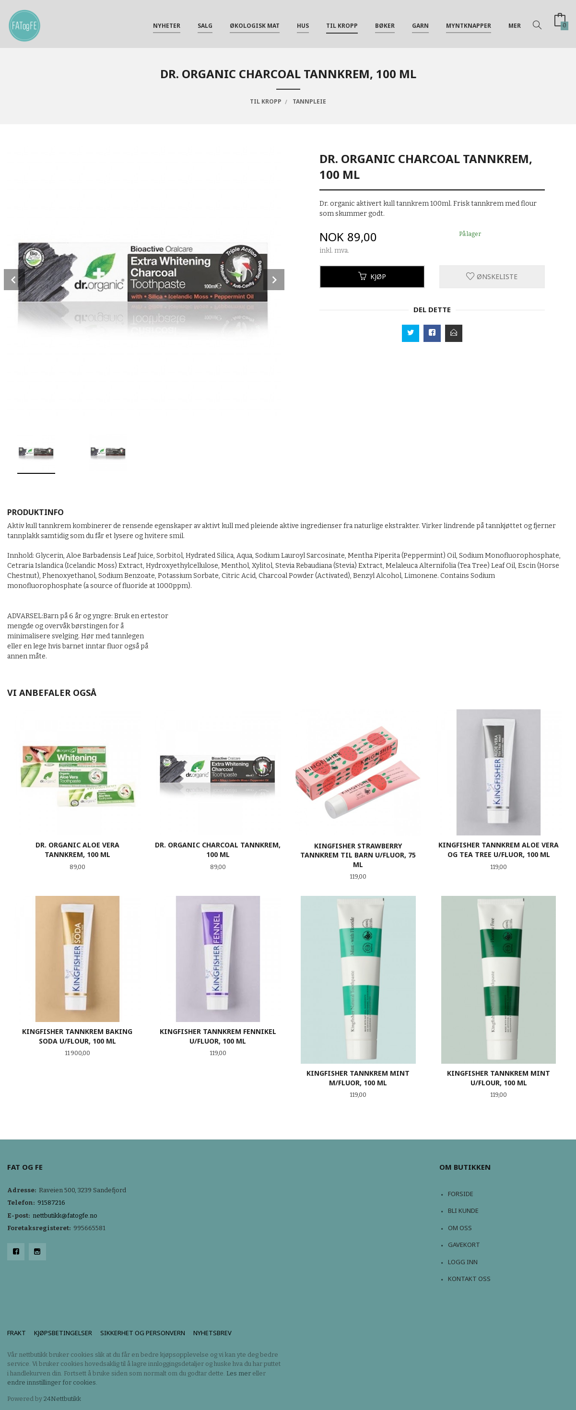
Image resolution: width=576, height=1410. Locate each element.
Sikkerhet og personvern (142, 1332)
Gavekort (464, 1244)
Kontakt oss (469, 1278)
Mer (514, 23)
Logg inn (463, 1261)
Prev (14, 279)
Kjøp (372, 276)
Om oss (460, 1227)
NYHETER (166, 23)
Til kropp (342, 23)
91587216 (51, 1202)
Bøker (385, 23)
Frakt (16, 1332)
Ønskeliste (491, 276)
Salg (205, 23)
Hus (303, 23)
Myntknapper (468, 23)
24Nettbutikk (62, 1398)
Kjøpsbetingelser (63, 1332)
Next (273, 279)
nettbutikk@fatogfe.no (65, 1215)
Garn (420, 23)
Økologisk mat (255, 23)
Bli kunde (463, 1210)
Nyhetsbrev (212, 1332)
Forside (460, 1193)
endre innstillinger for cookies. (52, 1382)
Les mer (238, 1373)
